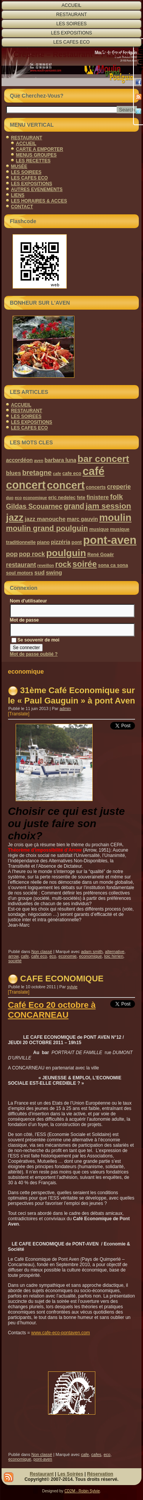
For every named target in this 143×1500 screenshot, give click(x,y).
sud (39, 572)
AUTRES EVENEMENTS (37, 189)
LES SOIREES (71, 23)
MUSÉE (19, 166)
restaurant (21, 564)
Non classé (41, 951)
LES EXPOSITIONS (71, 33)
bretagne (36, 472)
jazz (15, 517)
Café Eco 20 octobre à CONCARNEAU (52, 1010)
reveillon (45, 565)
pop (12, 554)
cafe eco (71, 473)
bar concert (103, 459)
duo (10, 497)
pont (77, 542)
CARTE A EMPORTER (39, 149)
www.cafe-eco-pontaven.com (60, 1332)
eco (18, 497)
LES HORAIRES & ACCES (39, 201)
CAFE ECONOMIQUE (62, 978)
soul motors (19, 573)
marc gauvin (82, 519)
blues (13, 473)
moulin (115, 517)
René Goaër (100, 554)
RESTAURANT (71, 14)
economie (67, 956)
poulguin (66, 553)
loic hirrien (113, 956)
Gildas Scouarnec (34, 506)
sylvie (72, 986)
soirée (84, 564)
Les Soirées (70, 1477)
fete (81, 497)
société (15, 960)
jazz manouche (45, 519)
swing (54, 572)
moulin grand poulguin (47, 528)
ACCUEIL (71, 5)
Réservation (100, 1477)
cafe (57, 473)
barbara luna (60, 460)
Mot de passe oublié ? (34, 654)
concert (66, 485)
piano (43, 542)
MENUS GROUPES (36, 155)
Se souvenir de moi (35, 640)
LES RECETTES (33, 160)
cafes (96, 1457)
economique (35, 497)
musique (99, 529)
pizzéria (60, 542)
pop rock (32, 553)
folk (116, 497)
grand (74, 506)
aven (38, 460)
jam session (108, 505)
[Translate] (18, 714)
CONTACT (22, 206)
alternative (114, 951)
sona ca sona (113, 565)
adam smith (92, 951)
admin (65, 708)
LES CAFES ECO (71, 42)
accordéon (19, 460)
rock (63, 564)
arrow (13, 956)
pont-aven (110, 540)
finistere (98, 497)
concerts (96, 487)
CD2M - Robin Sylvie (82, 1494)
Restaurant (42, 1477)
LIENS (17, 195)
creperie (118, 486)
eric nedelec (62, 497)
